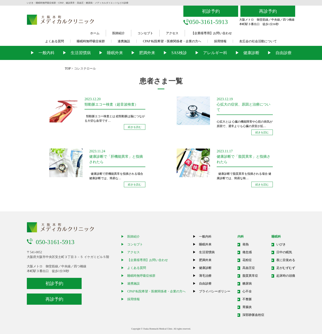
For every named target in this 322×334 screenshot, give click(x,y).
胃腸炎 (247, 307)
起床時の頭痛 (285, 275)
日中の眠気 (284, 252)
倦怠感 (247, 252)
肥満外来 (147, 53)
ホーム (95, 33)
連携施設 (124, 41)
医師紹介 (118, 33)
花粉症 (247, 260)
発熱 (245, 244)
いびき (281, 244)
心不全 (247, 291)
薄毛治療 (205, 275)
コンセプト (145, 33)
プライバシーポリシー (214, 291)
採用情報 (220, 41)
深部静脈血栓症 (253, 315)
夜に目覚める (285, 260)
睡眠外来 (115, 53)
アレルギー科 (215, 53)
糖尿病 (247, 283)
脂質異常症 (250, 275)
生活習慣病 (81, 53)
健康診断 (251, 53)
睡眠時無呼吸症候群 (91, 41)
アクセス (172, 33)
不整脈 (247, 299)
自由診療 (283, 53)
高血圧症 (248, 268)
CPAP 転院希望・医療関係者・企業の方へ (172, 41)
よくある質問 (54, 41)
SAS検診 (179, 53)
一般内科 (46, 53)
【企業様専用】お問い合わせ (211, 33)
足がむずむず (285, 268)
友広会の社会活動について (258, 41)
